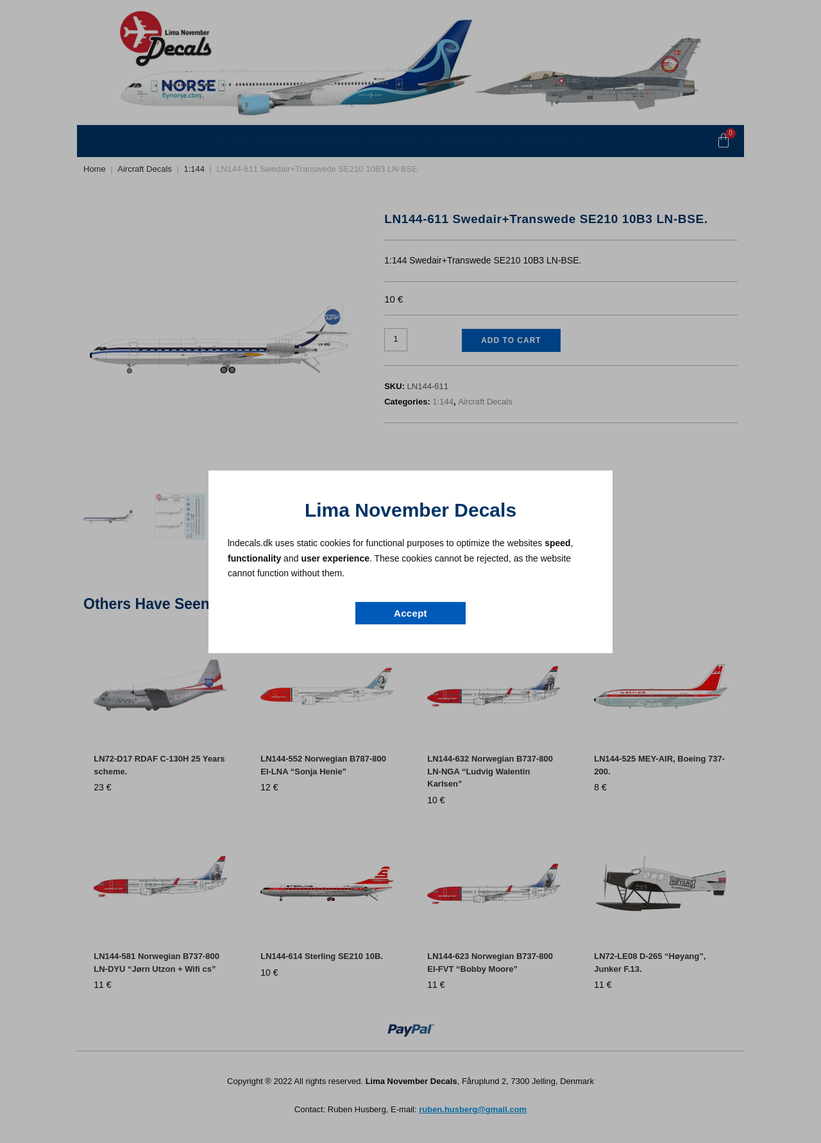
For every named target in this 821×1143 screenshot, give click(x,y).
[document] (410, 571)
